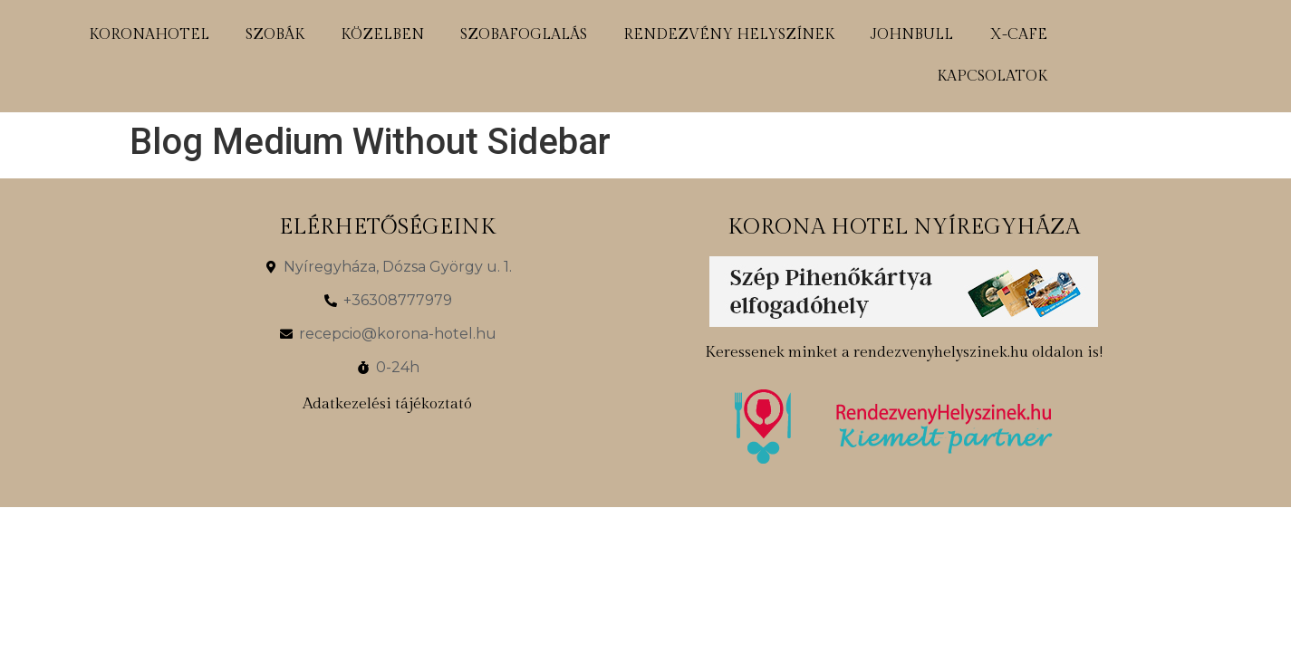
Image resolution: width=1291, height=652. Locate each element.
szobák (275, 34)
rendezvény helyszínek (728, 34)
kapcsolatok (992, 76)
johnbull (912, 34)
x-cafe (1018, 34)
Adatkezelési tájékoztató (387, 404)
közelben (382, 34)
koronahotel (149, 34)
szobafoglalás (523, 34)
